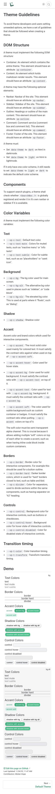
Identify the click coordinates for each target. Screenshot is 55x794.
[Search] (48, 4)
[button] (5, 4)
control (23, 644)
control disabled (38, 662)
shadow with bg (13, 625)
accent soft (11, 615)
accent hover (33, 611)
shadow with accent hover (17, 634)
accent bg (20, 611)
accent (9, 611)
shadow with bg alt (31, 625)
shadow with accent (14, 630)
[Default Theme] (27, 784)
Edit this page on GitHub (16, 768)
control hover (26, 649)
